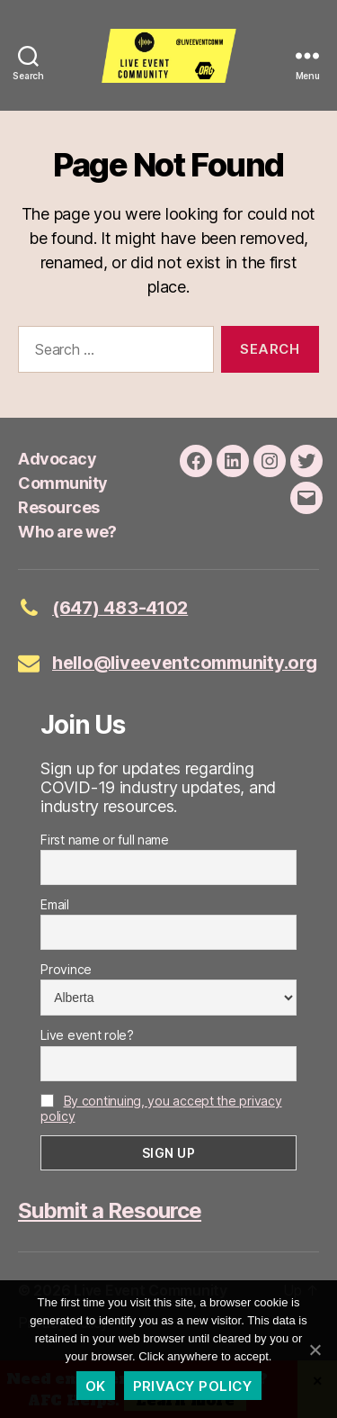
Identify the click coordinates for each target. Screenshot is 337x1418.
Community (63, 483)
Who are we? (67, 531)
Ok (95, 1386)
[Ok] (315, 1350)
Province (66, 969)
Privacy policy (193, 1386)
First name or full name (104, 839)
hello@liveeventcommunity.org (184, 662)
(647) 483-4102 (120, 608)
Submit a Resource (109, 1210)
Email (54, 904)
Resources (59, 507)
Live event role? (87, 1035)
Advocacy (57, 458)
